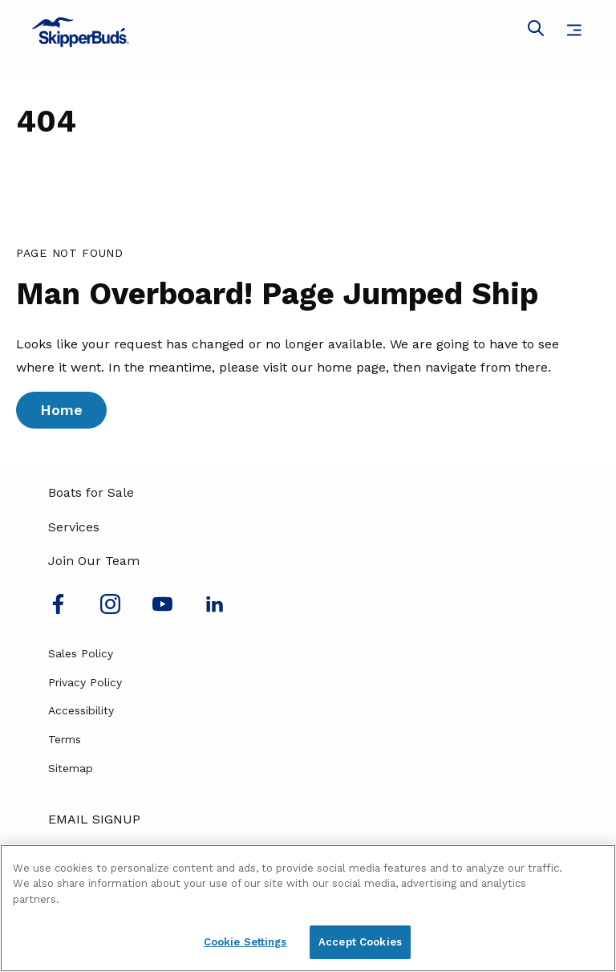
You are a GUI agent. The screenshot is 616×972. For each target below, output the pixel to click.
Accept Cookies (360, 942)
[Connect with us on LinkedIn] (215, 609)
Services (73, 527)
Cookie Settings (245, 942)
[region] (308, 908)
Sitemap (70, 768)
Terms (64, 739)
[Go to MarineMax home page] (308, 32)
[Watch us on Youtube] (162, 609)
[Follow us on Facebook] (58, 609)
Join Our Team (94, 560)
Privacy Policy (85, 682)
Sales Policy (80, 653)
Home (61, 409)
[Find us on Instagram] (110, 609)
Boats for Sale (91, 492)
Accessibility (81, 710)
